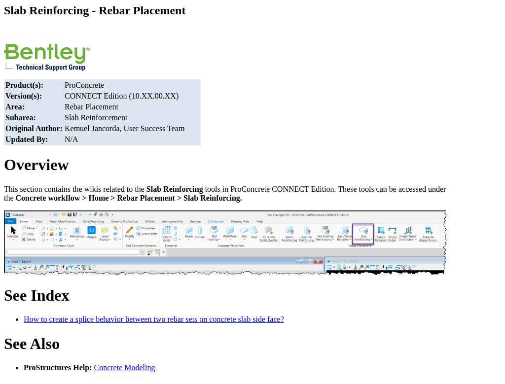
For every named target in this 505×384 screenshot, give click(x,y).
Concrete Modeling (124, 367)
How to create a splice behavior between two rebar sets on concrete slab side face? (154, 319)
